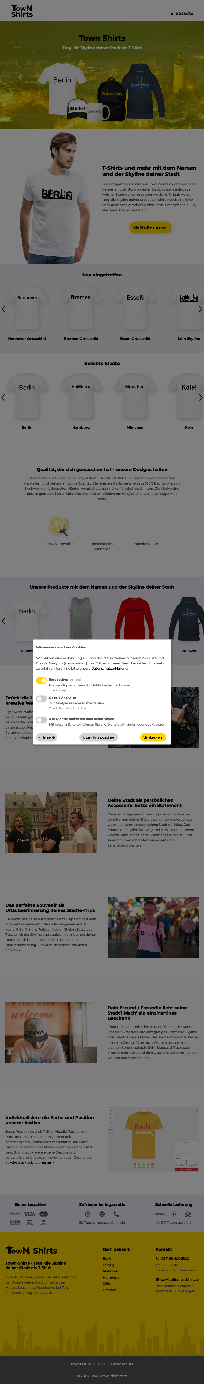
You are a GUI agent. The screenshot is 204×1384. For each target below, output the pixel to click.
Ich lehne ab (46, 737)
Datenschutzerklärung (109, 668)
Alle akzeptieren (153, 737)
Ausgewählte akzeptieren (98, 737)
